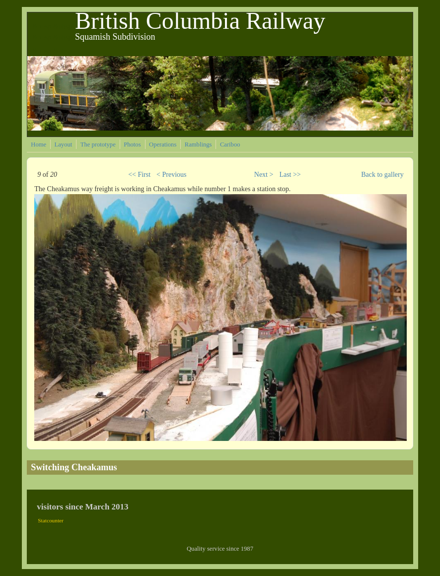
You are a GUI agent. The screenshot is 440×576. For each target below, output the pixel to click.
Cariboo (230, 144)
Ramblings (198, 144)
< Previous (171, 174)
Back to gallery (382, 174)
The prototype (98, 144)
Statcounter (51, 520)
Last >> (289, 174)
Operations (162, 144)
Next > (264, 174)
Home (38, 144)
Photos (132, 144)
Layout (64, 144)
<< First (139, 174)
